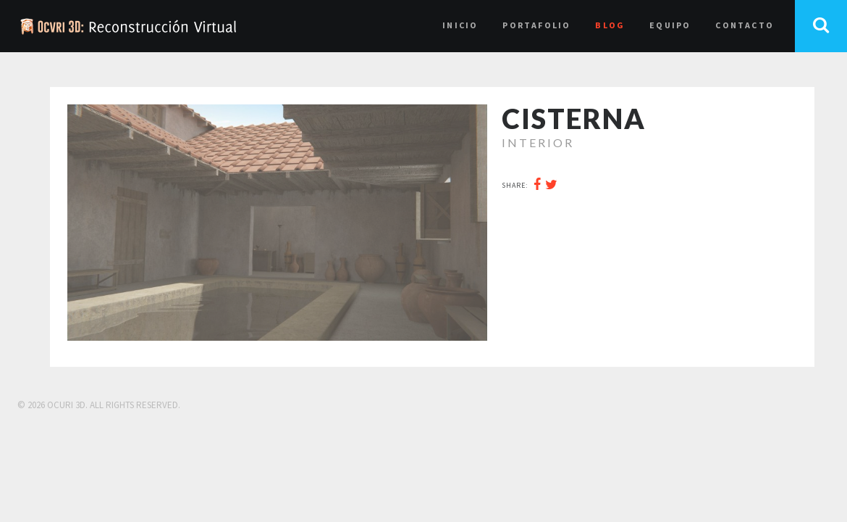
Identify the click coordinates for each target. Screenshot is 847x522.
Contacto (744, 25)
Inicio (460, 25)
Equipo (670, 25)
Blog (610, 25)
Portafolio (536, 25)
